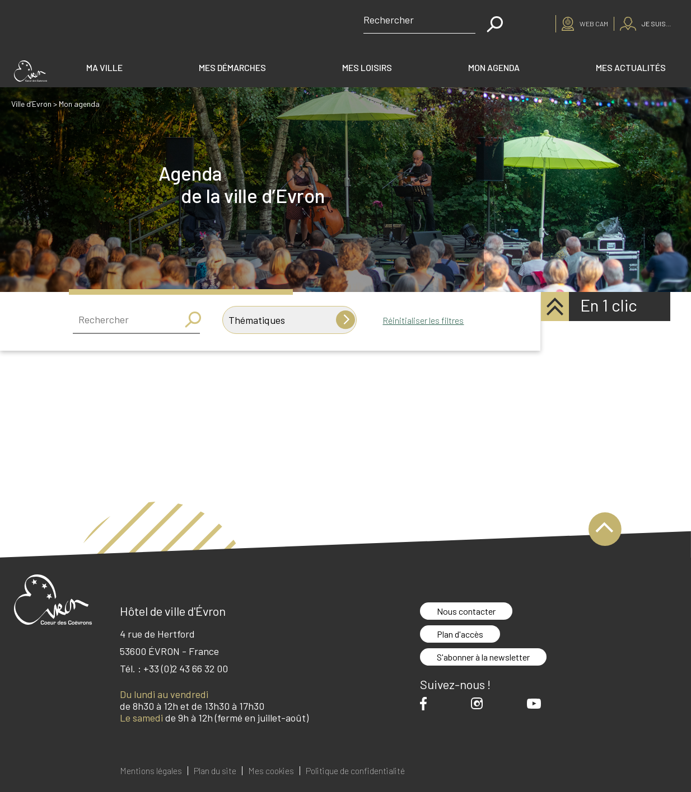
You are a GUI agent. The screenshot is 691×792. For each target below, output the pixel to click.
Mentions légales (151, 770)
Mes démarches (232, 67)
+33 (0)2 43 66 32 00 (185, 668)
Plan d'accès (460, 634)
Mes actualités (631, 67)
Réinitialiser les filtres (423, 320)
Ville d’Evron (31, 104)
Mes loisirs (367, 67)
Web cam (594, 23)
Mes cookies (271, 770)
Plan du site (215, 770)
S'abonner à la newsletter (483, 657)
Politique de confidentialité (355, 770)
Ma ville (104, 67)
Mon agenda (494, 67)
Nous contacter (466, 611)
